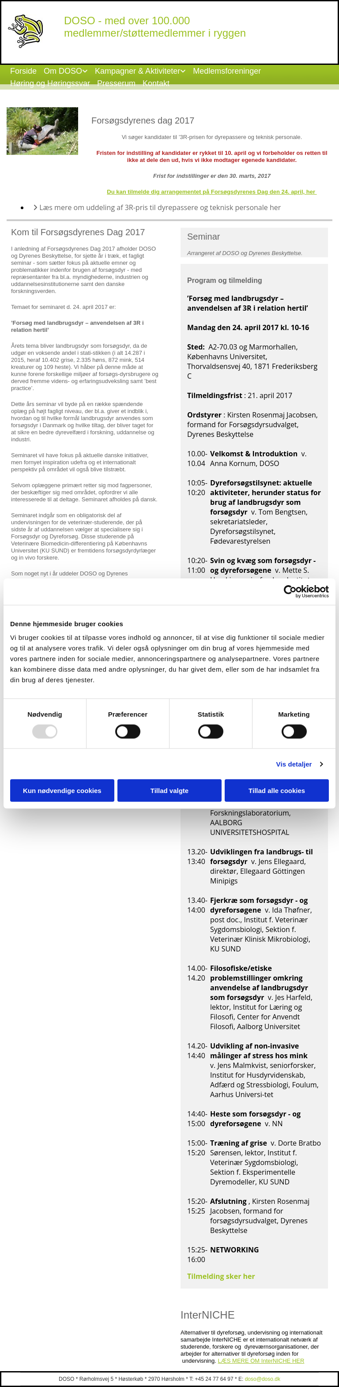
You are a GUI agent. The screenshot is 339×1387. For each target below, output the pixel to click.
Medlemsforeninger (227, 71)
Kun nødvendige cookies (62, 790)
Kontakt (156, 83)
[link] (65, 71)
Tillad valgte (169, 790)
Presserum (116, 83)
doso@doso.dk (262, 1379)
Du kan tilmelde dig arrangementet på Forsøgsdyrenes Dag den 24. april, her (211, 191)
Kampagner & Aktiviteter (137, 71)
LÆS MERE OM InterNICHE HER (261, 1360)
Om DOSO (63, 71)
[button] (219, 1302)
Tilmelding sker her (222, 1276)
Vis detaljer (294, 763)
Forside (23, 71)
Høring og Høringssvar (50, 83)
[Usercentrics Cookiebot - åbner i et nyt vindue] (290, 591)
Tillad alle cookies (277, 790)
